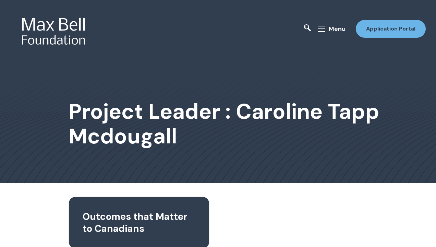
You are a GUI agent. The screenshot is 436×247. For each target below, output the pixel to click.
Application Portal (390, 28)
